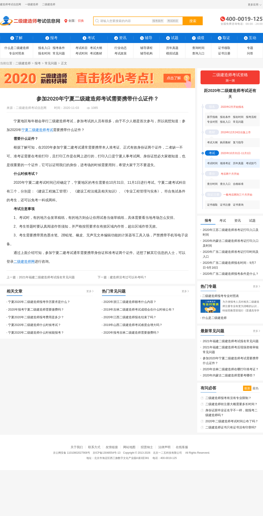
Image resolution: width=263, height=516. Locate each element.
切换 (81, 20)
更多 (89, 291)
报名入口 (44, 48)
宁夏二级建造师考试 (37, 130)
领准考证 (225, 163)
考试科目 (172, 20)
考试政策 (120, 53)
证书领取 (224, 48)
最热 (255, 388)
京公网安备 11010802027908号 (71, 452)
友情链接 (112, 447)
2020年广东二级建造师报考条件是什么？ (231, 273)
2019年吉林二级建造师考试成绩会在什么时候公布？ (139, 309)
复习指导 (238, 142)
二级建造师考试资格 (230, 78)
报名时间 (44, 53)
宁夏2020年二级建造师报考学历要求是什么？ (39, 302)
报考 (38, 63)
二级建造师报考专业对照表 (220, 296)
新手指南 (212, 117)
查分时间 (212, 183)
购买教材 (225, 142)
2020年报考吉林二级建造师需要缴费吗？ (131, 332)
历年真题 (172, 48)
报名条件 (225, 117)
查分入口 (225, 183)
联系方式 (94, 447)
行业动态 (120, 48)
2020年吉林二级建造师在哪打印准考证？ (231, 369)
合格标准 (238, 183)
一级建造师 (31, 4)
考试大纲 (96, 48)
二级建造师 (48, 4)
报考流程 (251, 117)
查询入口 (198, 53)
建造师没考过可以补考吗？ (128, 277)
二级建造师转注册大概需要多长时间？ (231, 404)
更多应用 (253, 4)
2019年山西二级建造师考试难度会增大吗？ (132, 325)
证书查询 (238, 204)
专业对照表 (16, 53)
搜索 (192, 21)
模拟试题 (172, 53)
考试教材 (96, 53)
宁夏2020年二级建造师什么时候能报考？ (36, 332)
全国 (69, 20)
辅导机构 (146, 53)
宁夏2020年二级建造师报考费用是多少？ (36, 317)
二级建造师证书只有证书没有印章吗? (230, 427)
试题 (172, 38)
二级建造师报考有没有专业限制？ (228, 398)
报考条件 (158, 20)
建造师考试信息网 (10, 4)
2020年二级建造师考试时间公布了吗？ (231, 421)
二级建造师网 (24, 261)
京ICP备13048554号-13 (107, 452)
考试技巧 (251, 163)
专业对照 (212, 121)
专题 (250, 48)
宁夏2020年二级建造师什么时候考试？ (34, 325)
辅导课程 (146, 48)
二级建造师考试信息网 (31, 108)
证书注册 (224, 53)
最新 (247, 388)
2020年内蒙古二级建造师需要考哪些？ (229, 375)
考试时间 (81, 53)
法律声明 (164, 447)
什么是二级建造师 (16, 48)
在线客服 (182, 447)
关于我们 (77, 447)
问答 (250, 53)
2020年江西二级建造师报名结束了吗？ (129, 317)
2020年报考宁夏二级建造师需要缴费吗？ (36, 309)
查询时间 (198, 48)
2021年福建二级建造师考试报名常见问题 (47, 277)
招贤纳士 (147, 447)
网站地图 (129, 447)
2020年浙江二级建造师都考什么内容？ (129, 302)
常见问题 (59, 53)
